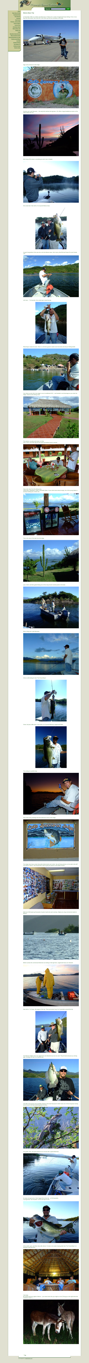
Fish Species (17, 16)
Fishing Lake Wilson (15, 39)
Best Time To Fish (16, 13)
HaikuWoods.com (28, 1358)
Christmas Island (16, 26)
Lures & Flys (17, 25)
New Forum (17, 20)
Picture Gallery (17, 23)
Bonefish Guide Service (15, 33)
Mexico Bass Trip (16, 28)
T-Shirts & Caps (16, 46)
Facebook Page (16, 14)
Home (19, 11)
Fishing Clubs (17, 47)
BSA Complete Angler (15, 35)
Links (19, 32)
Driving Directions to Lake (14, 37)
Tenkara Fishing (16, 42)
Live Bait (18, 40)
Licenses (18, 18)
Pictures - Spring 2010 (15, 21)
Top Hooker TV (17, 44)
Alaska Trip (17, 30)
